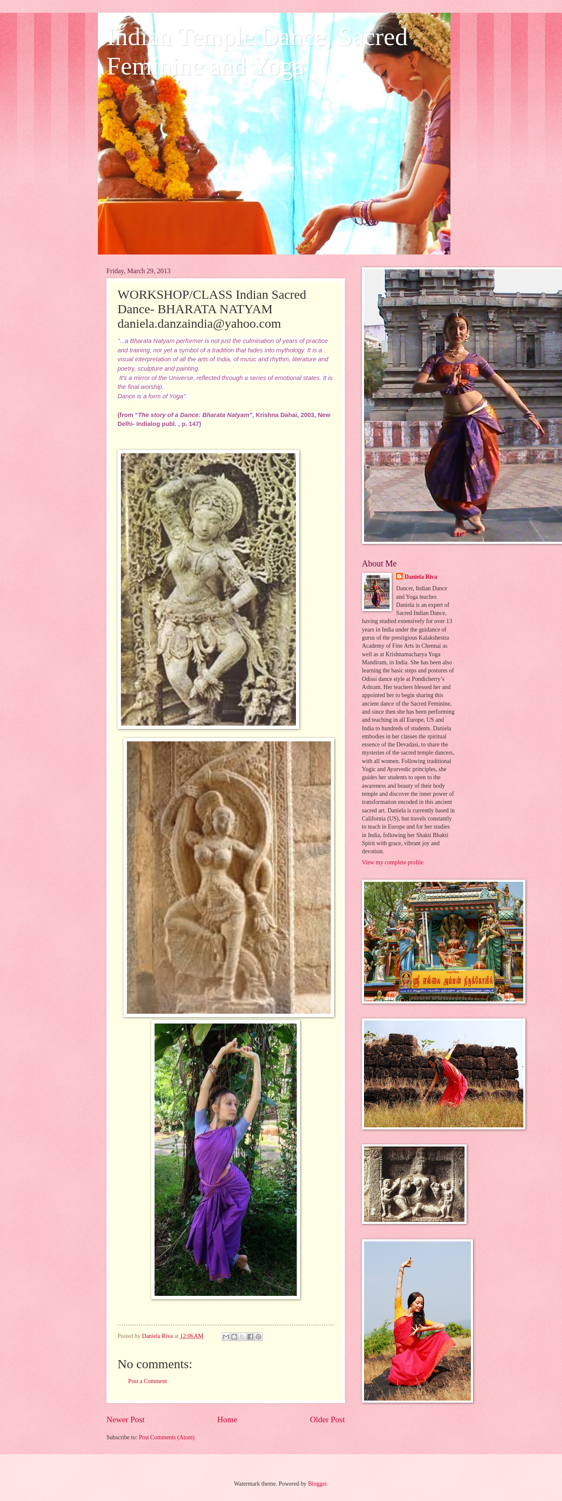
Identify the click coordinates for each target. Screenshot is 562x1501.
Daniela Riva (420, 577)
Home (227, 1419)
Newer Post (125, 1419)
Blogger (317, 1484)
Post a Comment (147, 1381)
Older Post (327, 1419)
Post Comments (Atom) (167, 1437)
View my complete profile (392, 862)
